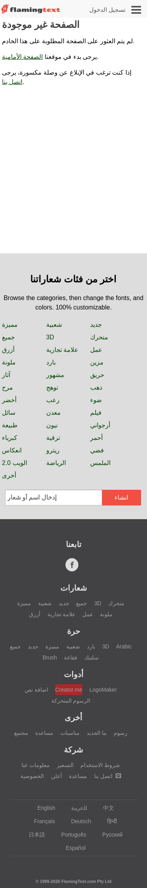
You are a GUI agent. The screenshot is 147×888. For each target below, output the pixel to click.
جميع (8, 337)
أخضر (9, 400)
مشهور (55, 375)
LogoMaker (103, 690)
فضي (97, 450)
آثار (6, 375)
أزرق (8, 349)
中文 (105, 808)
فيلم (96, 412)
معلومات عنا (36, 765)
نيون (52, 425)
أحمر (96, 437)
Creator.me (68, 690)
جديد (96, 324)
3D (50, 337)
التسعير (65, 765)
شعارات (73, 588)
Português (70, 834)
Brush (50, 657)
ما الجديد (97, 733)
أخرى (9, 475)
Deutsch (77, 821)
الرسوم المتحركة (71, 701)
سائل (8, 412)
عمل (96, 349)
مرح (7, 387)
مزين (96, 362)
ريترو (53, 450)
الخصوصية (32, 776)
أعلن (56, 776)
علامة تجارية (62, 349)
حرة (73, 631)
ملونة (9, 362)
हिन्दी (108, 821)
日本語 (33, 834)
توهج (52, 387)
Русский (109, 834)
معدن (53, 412)
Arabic (124, 646)
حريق (97, 375)
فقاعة (70, 657)
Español (72, 848)
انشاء (121, 497)
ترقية (53, 437)
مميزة (10, 324)
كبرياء (9, 437)
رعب (53, 400)
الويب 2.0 (14, 463)
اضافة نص (36, 690)
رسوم (120, 733)
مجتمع (21, 733)
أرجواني (100, 425)
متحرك (99, 337)
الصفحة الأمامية (22, 56)
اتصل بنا (12, 82)
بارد (51, 362)
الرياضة (56, 463)
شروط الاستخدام (100, 765)
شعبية (54, 324)
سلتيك (91, 657)
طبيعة (10, 425)
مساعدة (44, 733)
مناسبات (70, 733)
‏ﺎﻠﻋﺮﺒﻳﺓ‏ (75, 808)
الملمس (100, 463)
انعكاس (12, 450)
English (42, 808)
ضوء (96, 400)
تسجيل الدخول (107, 9)
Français (41, 821)
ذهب (96, 387)
